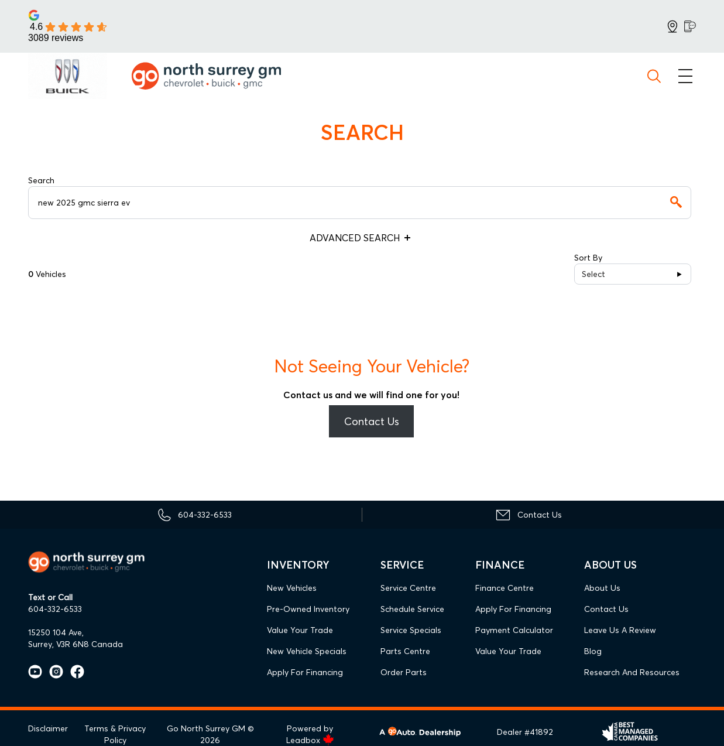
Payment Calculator (514, 630)
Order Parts (403, 672)
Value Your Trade (300, 630)
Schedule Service (412, 609)
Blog (593, 651)
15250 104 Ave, (56, 632)
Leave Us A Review (620, 630)
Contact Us (371, 421)
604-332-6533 (55, 609)
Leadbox (310, 740)
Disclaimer (48, 728)
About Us (602, 588)
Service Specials (410, 630)
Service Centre (408, 588)
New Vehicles (292, 588)
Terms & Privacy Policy (115, 734)
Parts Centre (405, 651)
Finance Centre (504, 588)
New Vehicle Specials (306, 651)
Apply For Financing (305, 672)
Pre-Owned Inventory (308, 609)
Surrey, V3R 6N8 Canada (75, 644)
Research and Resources (632, 672)
